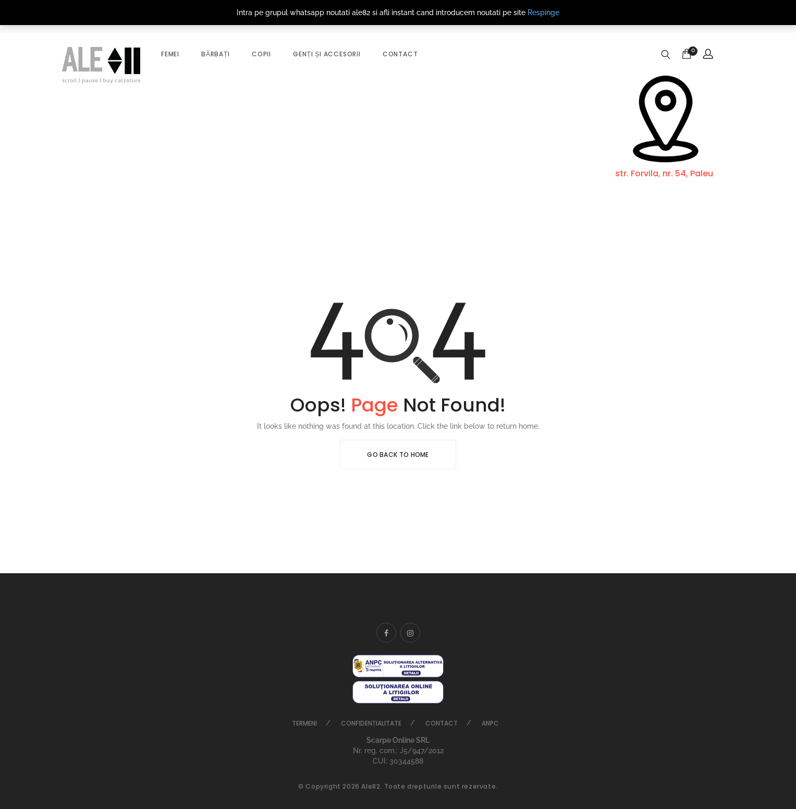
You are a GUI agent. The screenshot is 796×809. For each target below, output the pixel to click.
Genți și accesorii (327, 54)
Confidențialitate (371, 723)
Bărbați (215, 54)
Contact (400, 54)
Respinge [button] (543, 12)
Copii (261, 54)
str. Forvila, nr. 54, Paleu (664, 173)
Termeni (304, 723)
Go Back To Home (398, 454)
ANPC (490, 723)
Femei (170, 54)
